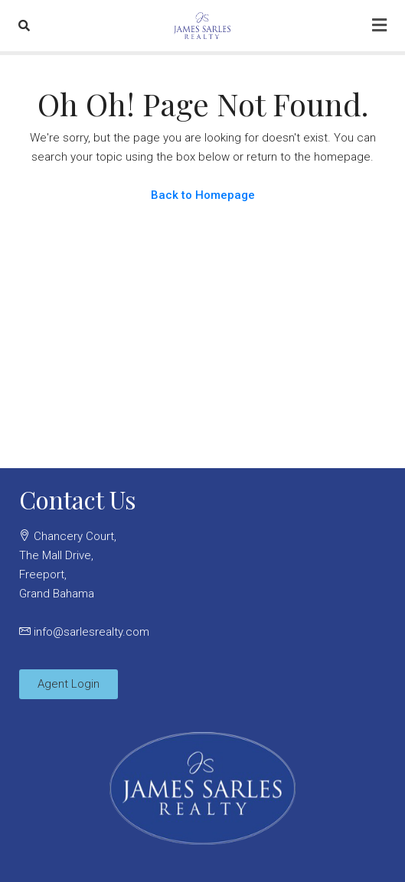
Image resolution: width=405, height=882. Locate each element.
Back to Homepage (203, 195)
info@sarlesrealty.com (91, 632)
